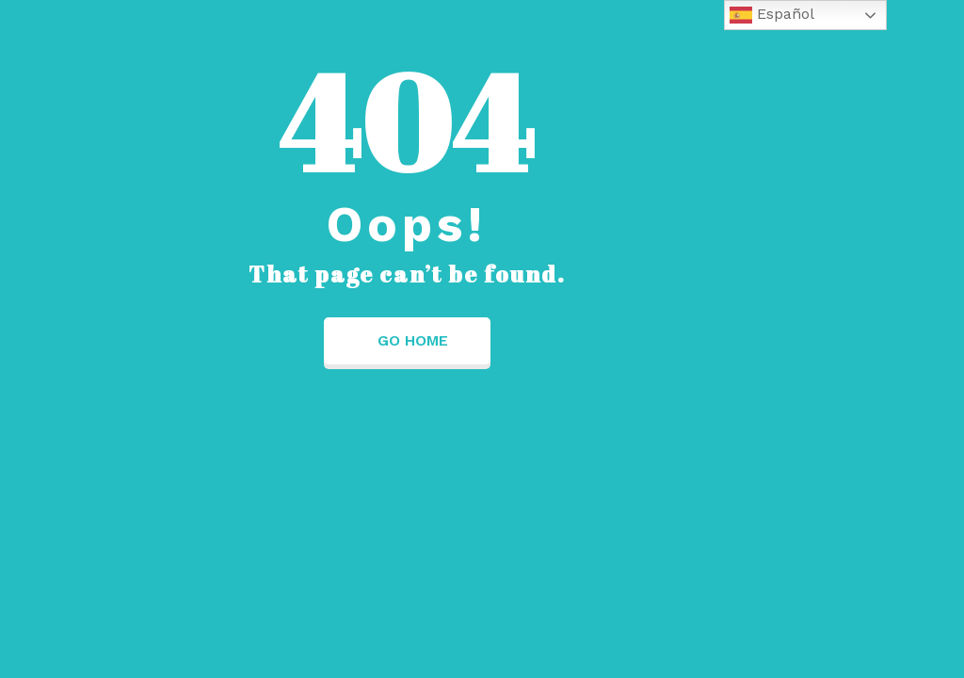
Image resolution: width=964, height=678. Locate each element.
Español (772, 15)
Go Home (407, 340)
